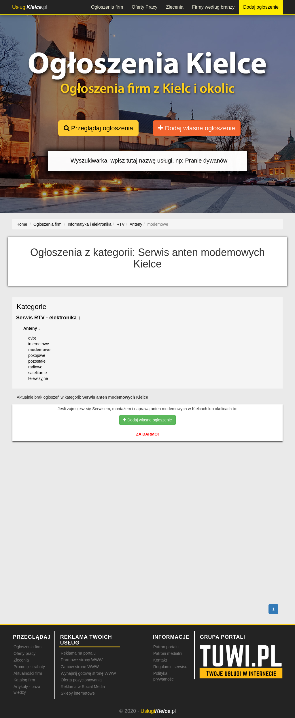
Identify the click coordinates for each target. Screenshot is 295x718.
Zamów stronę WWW (80, 666)
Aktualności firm (28, 673)
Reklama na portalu (78, 653)
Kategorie (31, 306)
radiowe (35, 367)
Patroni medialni (167, 653)
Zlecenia (174, 7)
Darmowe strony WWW (82, 659)
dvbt (32, 338)
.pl (29, 7)
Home (21, 224)
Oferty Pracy (144, 7)
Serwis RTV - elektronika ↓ (48, 318)
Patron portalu (166, 646)
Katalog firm (24, 680)
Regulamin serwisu (170, 666)
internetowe (38, 344)
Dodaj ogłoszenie (261, 7)
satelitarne (37, 372)
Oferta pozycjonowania (81, 680)
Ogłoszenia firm (107, 7)
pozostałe (37, 361)
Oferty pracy (24, 653)
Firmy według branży (213, 7)
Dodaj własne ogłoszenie (196, 128)
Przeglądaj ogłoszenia (98, 128)
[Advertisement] (147, 471)
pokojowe (36, 355)
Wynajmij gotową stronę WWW (88, 673)
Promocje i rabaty (29, 666)
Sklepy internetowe (78, 693)
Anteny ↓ (31, 328)
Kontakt (160, 660)
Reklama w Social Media (83, 686)
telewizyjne (38, 378)
